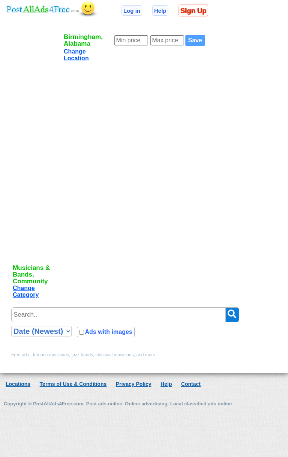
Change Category (26, 291)
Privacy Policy (134, 384)
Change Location (76, 54)
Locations (18, 384)
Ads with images (108, 332)
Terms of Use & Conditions (73, 384)
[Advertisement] (37, 146)
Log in (131, 10)
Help (160, 10)
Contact (191, 384)
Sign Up (193, 11)
